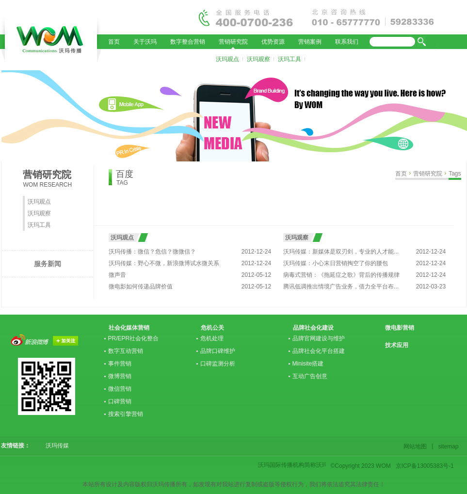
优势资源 (273, 41)
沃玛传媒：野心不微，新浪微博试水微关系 (164, 263)
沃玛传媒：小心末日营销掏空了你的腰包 (335, 263)
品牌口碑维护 (217, 351)
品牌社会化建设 (313, 327)
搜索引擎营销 (125, 414)
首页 (114, 41)
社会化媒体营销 (129, 327)
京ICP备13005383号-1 (425, 465)
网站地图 (416, 446)
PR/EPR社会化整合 (133, 338)
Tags (455, 173)
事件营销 (119, 363)
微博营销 (119, 376)
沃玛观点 (227, 59)
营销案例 (310, 41)
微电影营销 (399, 327)
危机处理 (212, 338)
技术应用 (396, 345)
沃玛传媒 (54, 445)
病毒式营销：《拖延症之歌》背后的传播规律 (341, 274)
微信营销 (119, 388)
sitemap (447, 446)
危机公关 (212, 327)
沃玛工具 (289, 59)
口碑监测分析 (217, 363)
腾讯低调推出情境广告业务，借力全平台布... (341, 286)
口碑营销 (119, 401)
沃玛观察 (258, 59)
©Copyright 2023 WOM (361, 465)
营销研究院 (233, 41)
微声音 (117, 274)
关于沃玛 (145, 41)
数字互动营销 (125, 351)
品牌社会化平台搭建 (318, 351)
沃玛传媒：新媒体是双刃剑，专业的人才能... (341, 251)
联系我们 (346, 41)
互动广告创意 (309, 376)
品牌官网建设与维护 (318, 338)
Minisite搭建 (308, 363)
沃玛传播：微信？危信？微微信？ (152, 251)
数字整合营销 (187, 41)
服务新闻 (47, 264)
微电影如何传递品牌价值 (141, 286)
